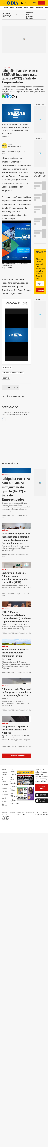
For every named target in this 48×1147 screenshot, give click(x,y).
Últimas (6, 15)
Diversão (39, 8)
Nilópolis (6, 68)
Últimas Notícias (16, 8)
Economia (5, 795)
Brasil (4, 798)
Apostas (13, 774)
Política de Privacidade (21, 813)
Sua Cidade (13, 770)
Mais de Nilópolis (18, 756)
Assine (41, 3)
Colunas (4, 791)
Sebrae (6, 378)
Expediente (30, 813)
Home (6, 8)
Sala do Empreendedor (13, 373)
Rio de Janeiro (29, 8)
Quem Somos (45, 813)
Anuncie (12, 813)
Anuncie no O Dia (30, 3)
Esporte (4, 788)
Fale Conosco (39, 813)
